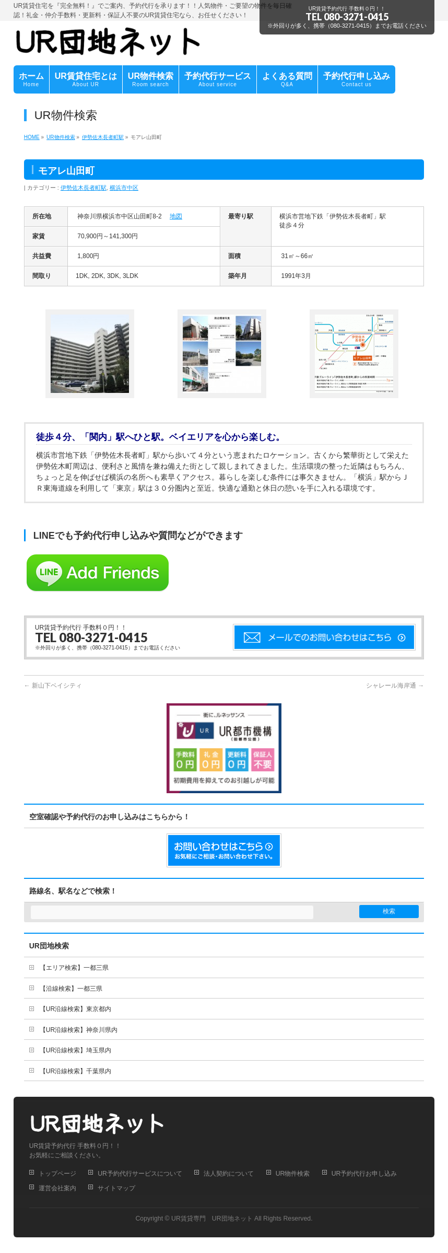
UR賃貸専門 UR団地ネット (212, 1218)
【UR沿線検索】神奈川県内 (78, 1030)
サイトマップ (116, 1188)
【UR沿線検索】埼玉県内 (75, 1050)
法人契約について (229, 1173)
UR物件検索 (293, 1173)
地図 (176, 216)
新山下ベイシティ (53, 685)
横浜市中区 (124, 187)
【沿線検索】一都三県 (71, 988)
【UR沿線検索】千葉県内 (75, 1071)
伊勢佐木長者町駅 (84, 187)
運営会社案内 (57, 1188)
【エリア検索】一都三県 (74, 967)
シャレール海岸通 (395, 685)
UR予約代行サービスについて (140, 1173)
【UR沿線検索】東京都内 (75, 1009)
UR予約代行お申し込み (364, 1173)
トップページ (57, 1173)
